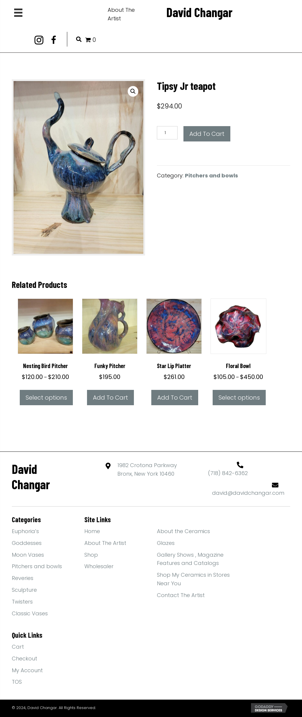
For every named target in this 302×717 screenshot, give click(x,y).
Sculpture (24, 590)
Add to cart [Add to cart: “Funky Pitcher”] (110, 397)
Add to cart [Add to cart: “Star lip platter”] (174, 397)
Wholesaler (99, 566)
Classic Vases (30, 613)
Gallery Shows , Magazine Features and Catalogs (190, 559)
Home (92, 531)
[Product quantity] (167, 132)
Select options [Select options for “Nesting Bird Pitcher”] (46, 397)
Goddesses (27, 543)
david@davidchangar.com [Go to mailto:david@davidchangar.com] (248, 493)
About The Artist (105, 543)
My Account (27, 670)
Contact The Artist (181, 595)
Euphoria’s (25, 531)
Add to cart (206, 134)
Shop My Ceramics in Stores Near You (193, 579)
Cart (18, 646)
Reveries (22, 578)
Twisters (22, 601)
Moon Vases (28, 554)
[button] (39, 40)
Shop (91, 554)
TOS (17, 681)
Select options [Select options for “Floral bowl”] (239, 397)
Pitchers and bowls (211, 175)
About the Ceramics (183, 531)
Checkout (24, 658)
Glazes (166, 543)
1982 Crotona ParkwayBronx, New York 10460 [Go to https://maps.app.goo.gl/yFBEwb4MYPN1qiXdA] (147, 469)
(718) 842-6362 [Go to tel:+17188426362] (228, 473)
